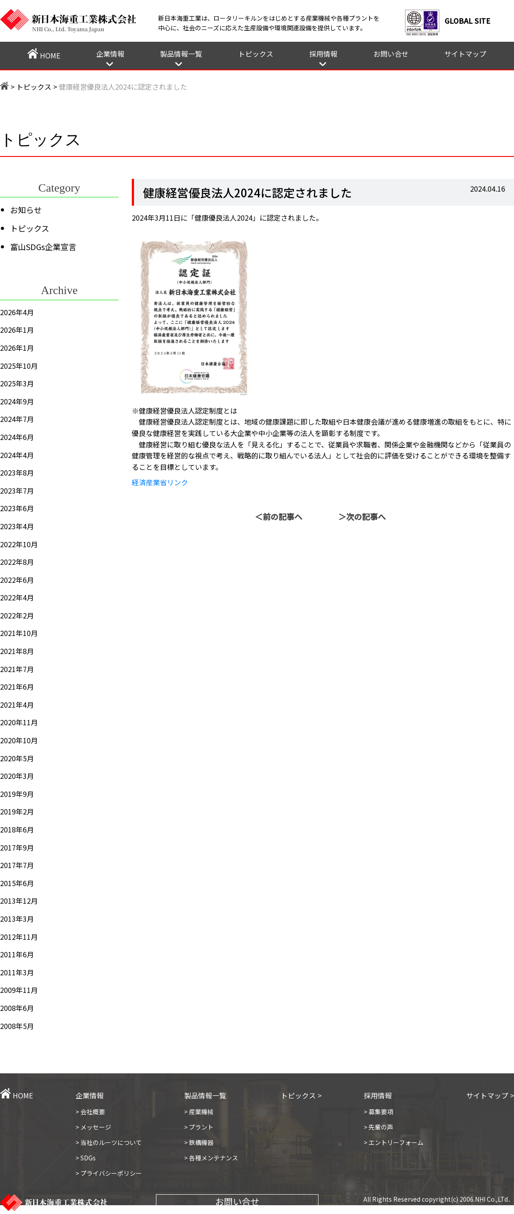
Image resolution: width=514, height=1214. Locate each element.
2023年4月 (17, 526)
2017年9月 (17, 847)
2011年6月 (17, 954)
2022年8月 (17, 561)
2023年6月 (17, 508)
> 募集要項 (378, 1111)
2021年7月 (17, 669)
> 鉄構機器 (199, 1142)
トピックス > (301, 1095)
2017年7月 (17, 865)
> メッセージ (93, 1127)
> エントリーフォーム (394, 1142)
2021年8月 (17, 651)
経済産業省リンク (160, 482)
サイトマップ (465, 53)
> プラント (199, 1127)
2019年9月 (17, 794)
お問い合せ (391, 53)
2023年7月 (17, 490)
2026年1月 (17, 329)
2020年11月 (19, 722)
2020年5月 (17, 758)
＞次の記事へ (362, 516)
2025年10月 (19, 365)
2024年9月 (17, 401)
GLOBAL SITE (467, 20)
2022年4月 (17, 597)
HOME (43, 54)
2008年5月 (17, 1026)
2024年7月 (17, 419)
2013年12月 (19, 900)
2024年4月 (17, 455)
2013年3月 (17, 918)
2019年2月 (17, 811)
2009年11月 (19, 990)
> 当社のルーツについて (109, 1142)
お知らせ (26, 209)
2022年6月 (17, 579)
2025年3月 (17, 383)
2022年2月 (17, 615)
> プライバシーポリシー (109, 1173)
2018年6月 (17, 829)
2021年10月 (19, 633)
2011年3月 (17, 972)
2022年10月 (19, 544)
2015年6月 (17, 883)
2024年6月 (17, 437)
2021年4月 (17, 704)
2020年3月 (17, 776)
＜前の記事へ (278, 516)
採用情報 (323, 53)
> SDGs (86, 1157)
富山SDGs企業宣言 (43, 246)
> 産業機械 (199, 1111)
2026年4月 (17, 312)
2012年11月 (19, 936)
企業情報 (110, 53)
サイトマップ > (490, 1095)
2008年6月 (17, 1008)
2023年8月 (17, 472)
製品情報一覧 (181, 53)
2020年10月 (19, 740)
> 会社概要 (90, 1111)
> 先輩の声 (378, 1127)
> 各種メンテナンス (211, 1157)
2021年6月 (17, 686)
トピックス (255, 53)
